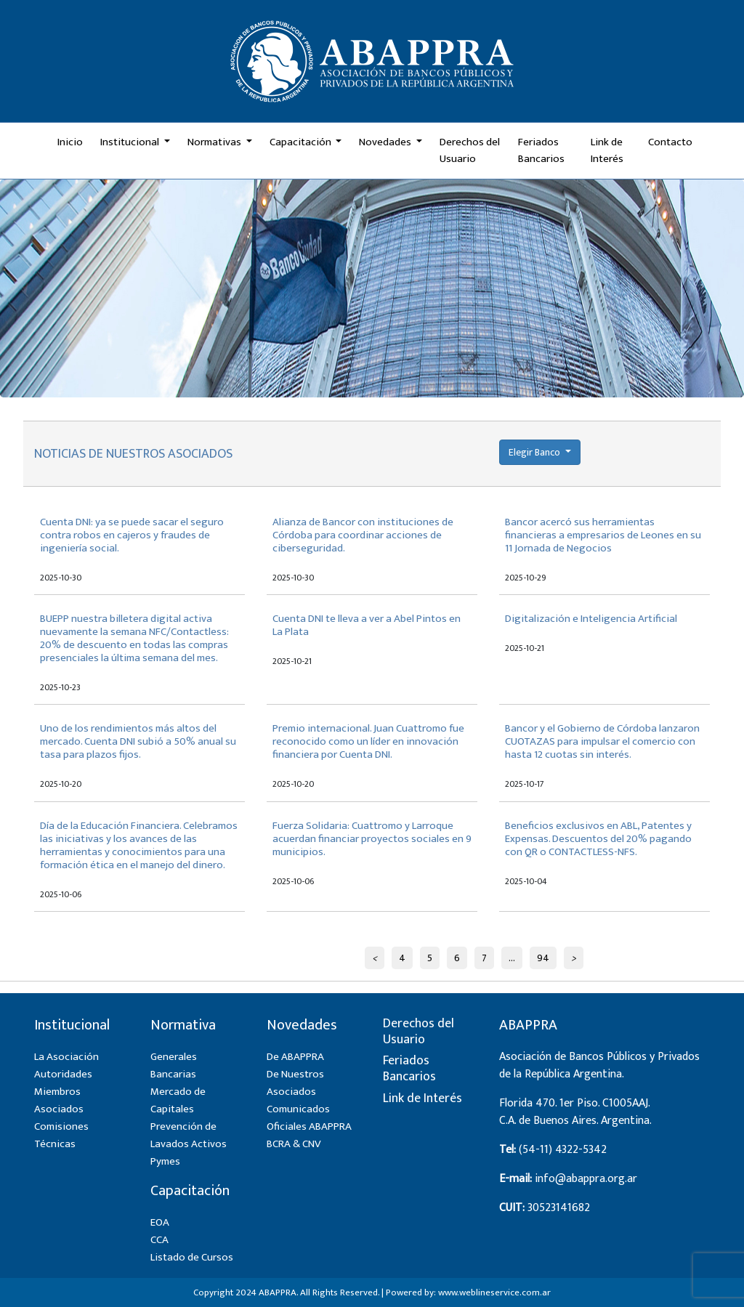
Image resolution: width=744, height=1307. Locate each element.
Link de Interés (607, 150)
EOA (159, 1222)
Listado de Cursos (191, 1257)
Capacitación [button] (301, 142)
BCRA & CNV (294, 1144)
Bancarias (173, 1074)
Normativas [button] (215, 142)
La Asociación (66, 1057)
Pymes (165, 1161)
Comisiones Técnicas (61, 1135)
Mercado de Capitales (178, 1100)
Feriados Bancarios (541, 150)
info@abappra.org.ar (586, 1179)
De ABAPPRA (295, 1057)
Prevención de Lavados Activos (188, 1135)
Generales (173, 1057)
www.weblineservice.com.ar (494, 1292)
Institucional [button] (130, 142)
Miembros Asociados (59, 1100)
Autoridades (63, 1074)
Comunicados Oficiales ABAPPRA (309, 1118)
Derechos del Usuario (470, 150)
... (512, 958)
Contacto (670, 142)
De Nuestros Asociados (295, 1083)
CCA (159, 1240)
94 (543, 958)
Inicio (70, 142)
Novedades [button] (386, 142)
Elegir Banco (535, 452)
